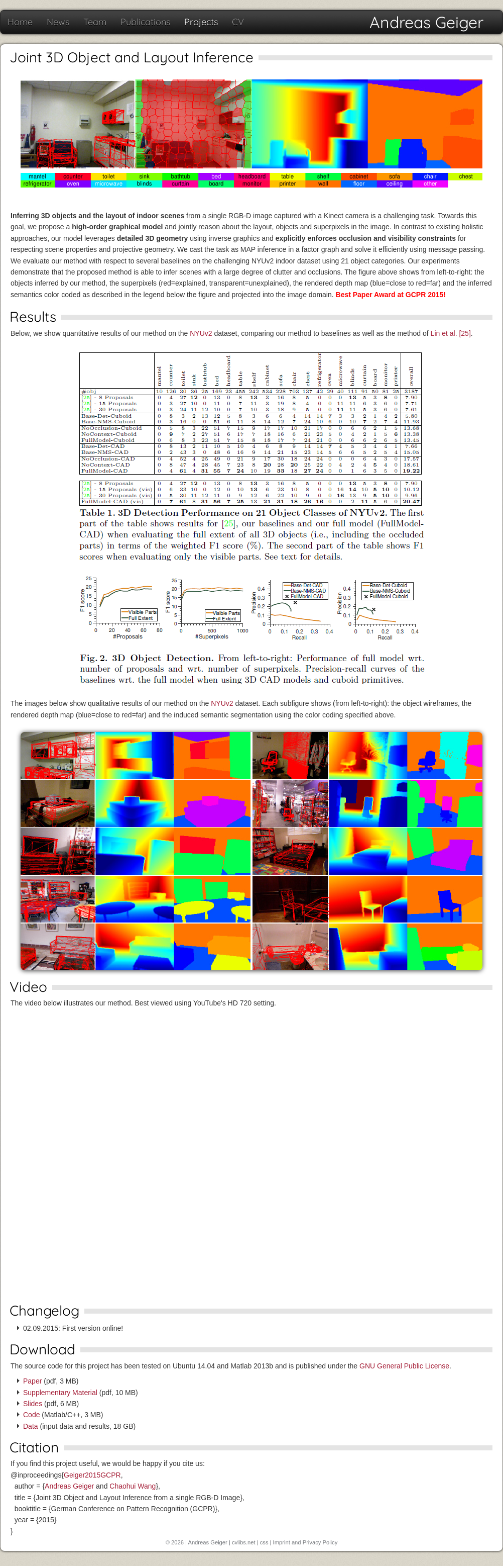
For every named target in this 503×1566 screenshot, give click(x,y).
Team (94, 22)
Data (30, 1426)
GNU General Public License (404, 1366)
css (264, 1542)
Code (31, 1415)
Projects (201, 22)
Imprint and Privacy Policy (305, 1542)
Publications (145, 22)
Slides (32, 1404)
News (58, 22)
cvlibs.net (244, 1542)
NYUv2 (201, 333)
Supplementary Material (60, 1393)
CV (238, 22)
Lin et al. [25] (451, 333)
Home (20, 22)
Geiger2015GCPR (92, 1475)
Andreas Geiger (426, 22)
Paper (32, 1381)
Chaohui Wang (132, 1486)
